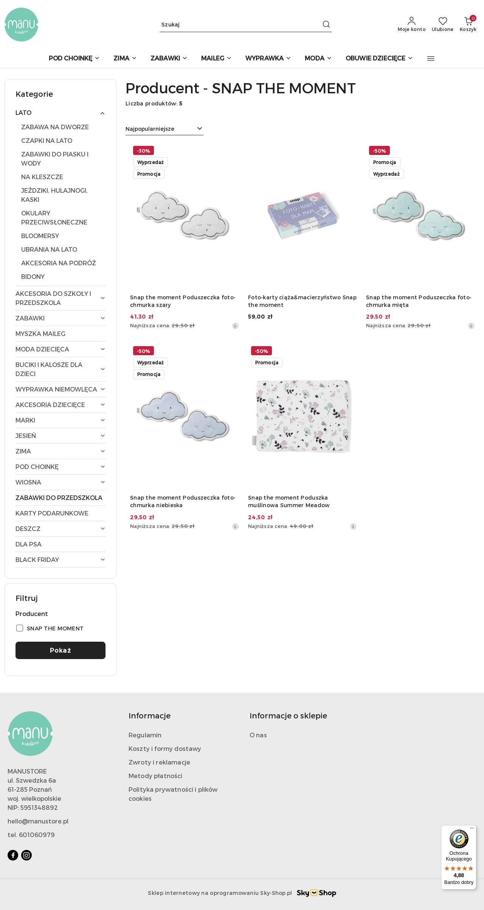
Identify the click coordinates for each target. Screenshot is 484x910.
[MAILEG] (216, 58)
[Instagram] (26, 855)
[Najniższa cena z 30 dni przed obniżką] (235, 326)
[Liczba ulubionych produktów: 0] (443, 24)
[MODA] (318, 58)
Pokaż (60, 650)
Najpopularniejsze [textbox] (150, 128)
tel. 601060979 (31, 834)
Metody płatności (156, 775)
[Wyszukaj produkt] (246, 24)
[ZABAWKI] (169, 58)
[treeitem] (60, 112)
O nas (258, 734)
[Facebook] (13, 855)
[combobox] (164, 128)
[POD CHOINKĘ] (74, 58)
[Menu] (471, 829)
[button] (431, 59)
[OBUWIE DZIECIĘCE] (379, 58)
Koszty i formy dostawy (165, 748)
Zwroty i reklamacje (159, 762)
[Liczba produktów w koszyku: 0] (468, 24)
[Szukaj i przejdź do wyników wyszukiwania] (326, 24)
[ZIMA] (125, 58)
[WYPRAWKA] (268, 58)
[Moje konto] (412, 24)
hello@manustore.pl (38, 821)
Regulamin (145, 734)
